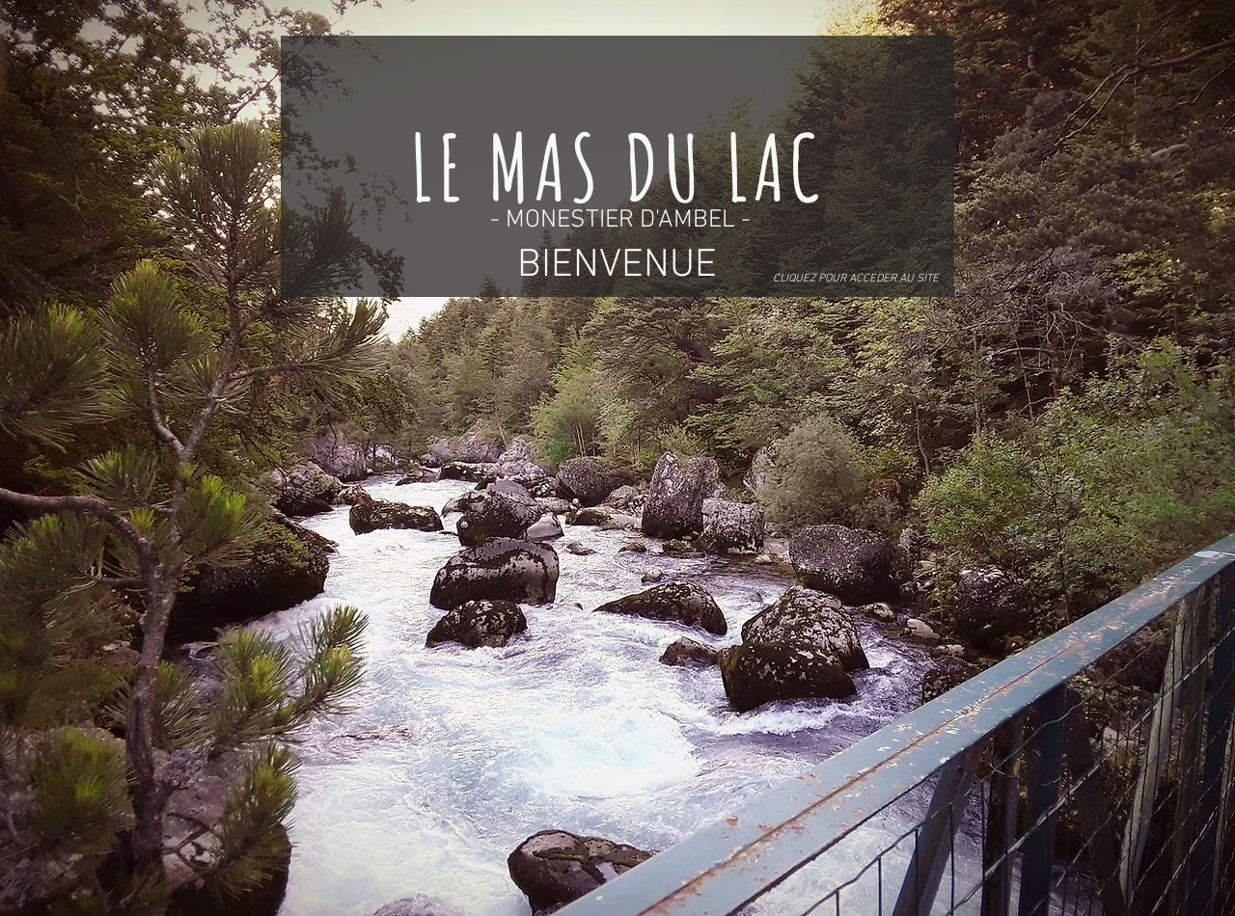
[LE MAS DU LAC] (617, 166)
